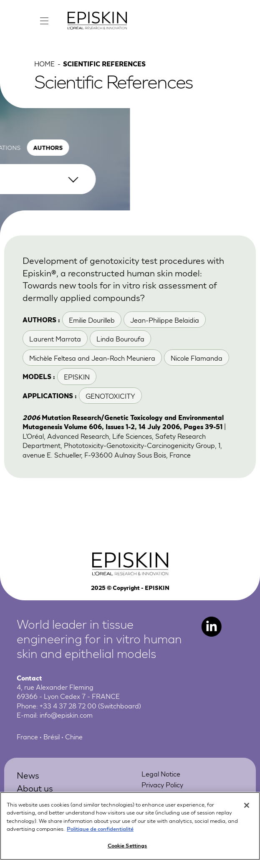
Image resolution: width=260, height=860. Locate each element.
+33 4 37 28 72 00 (68, 705)
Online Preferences (170, 795)
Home (44, 63)
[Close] (246, 809)
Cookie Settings (127, 849)
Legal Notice (160, 773)
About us (35, 787)
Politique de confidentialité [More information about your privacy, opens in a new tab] (100, 832)
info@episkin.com (66, 714)
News (28, 774)
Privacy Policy (162, 784)
